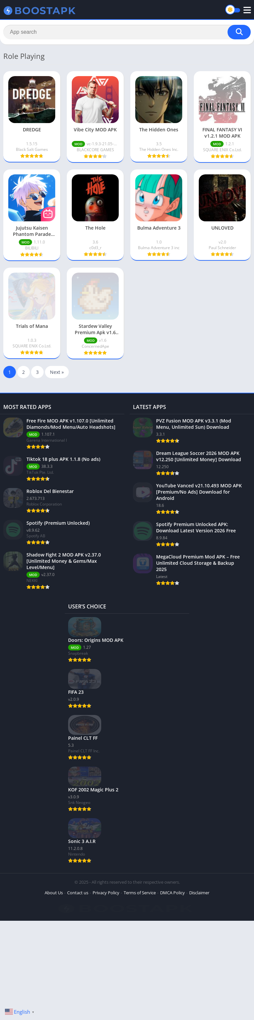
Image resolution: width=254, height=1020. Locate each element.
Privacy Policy (106, 893)
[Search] (127, 32)
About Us (54, 893)
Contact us (77, 893)
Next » (57, 372)
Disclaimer (199, 893)
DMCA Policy (172, 893)
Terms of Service (140, 893)
